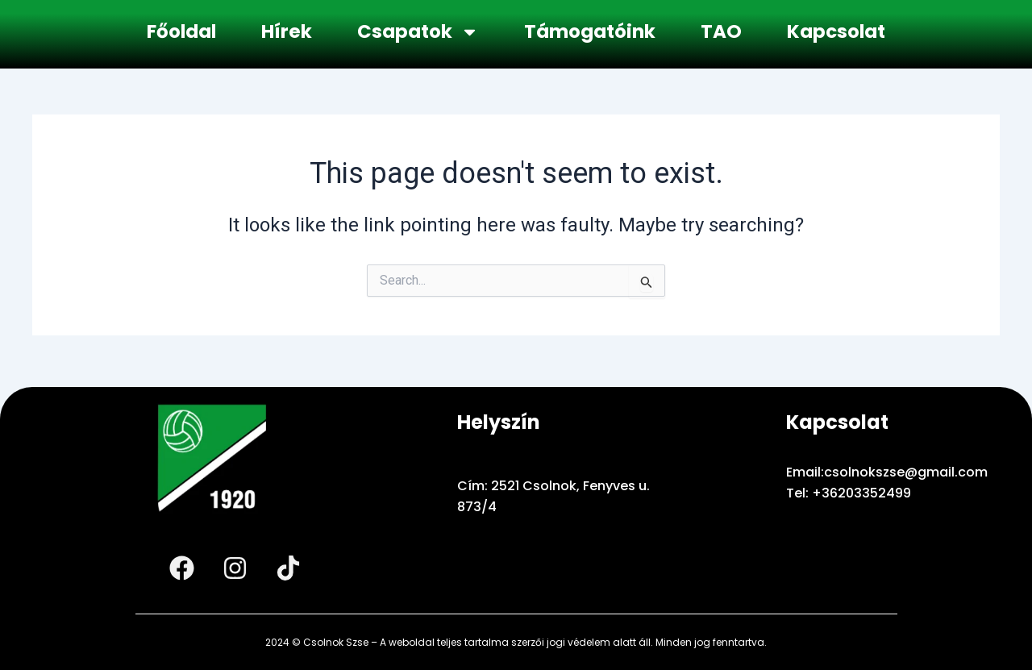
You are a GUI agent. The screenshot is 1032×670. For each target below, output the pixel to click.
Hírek (286, 31)
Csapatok (418, 32)
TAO (721, 31)
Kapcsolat (836, 31)
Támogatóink (589, 31)
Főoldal (181, 31)
